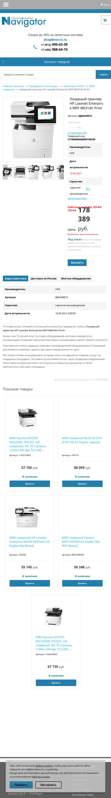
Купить (29, 483)
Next (61, 172)
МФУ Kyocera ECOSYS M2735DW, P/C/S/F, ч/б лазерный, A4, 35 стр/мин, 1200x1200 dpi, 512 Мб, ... (54, 643)
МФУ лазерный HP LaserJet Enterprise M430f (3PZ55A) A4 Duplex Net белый (29, 542)
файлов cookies (41, 776)
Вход (107, 4)
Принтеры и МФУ (74, 86)
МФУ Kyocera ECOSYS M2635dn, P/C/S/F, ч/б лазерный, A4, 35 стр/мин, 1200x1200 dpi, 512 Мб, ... (27, 444)
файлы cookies (43, 765)
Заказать (77, 262)
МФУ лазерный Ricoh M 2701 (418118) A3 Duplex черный (82, 440)
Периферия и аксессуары (44, 86)
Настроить (48, 785)
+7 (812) (54, 45)
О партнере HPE (77, 133)
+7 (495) (54, 49)
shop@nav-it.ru (55, 40)
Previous (5, 172)
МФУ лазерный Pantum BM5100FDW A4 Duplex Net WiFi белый (81, 542)
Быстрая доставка (82, 794)
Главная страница (13, 86)
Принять (21, 785)
